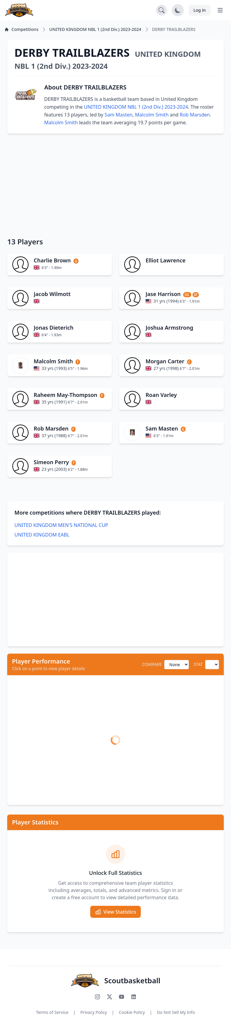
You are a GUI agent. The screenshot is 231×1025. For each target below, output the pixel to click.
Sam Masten (119, 114)
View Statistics (115, 912)
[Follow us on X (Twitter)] (109, 997)
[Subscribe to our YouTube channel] (122, 997)
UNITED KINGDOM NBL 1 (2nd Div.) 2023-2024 (136, 107)
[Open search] (161, 10)
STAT (198, 664)
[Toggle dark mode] (178, 10)
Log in (199, 10)
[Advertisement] (115, 185)
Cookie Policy (132, 1012)
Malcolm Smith (152, 114)
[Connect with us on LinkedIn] (134, 997)
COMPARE (152, 664)
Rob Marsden (195, 114)
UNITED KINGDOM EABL (41, 534)
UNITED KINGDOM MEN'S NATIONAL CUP (61, 525)
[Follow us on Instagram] (97, 997)
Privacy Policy (93, 1012)
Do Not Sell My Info (176, 1012)
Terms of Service (52, 1012)
